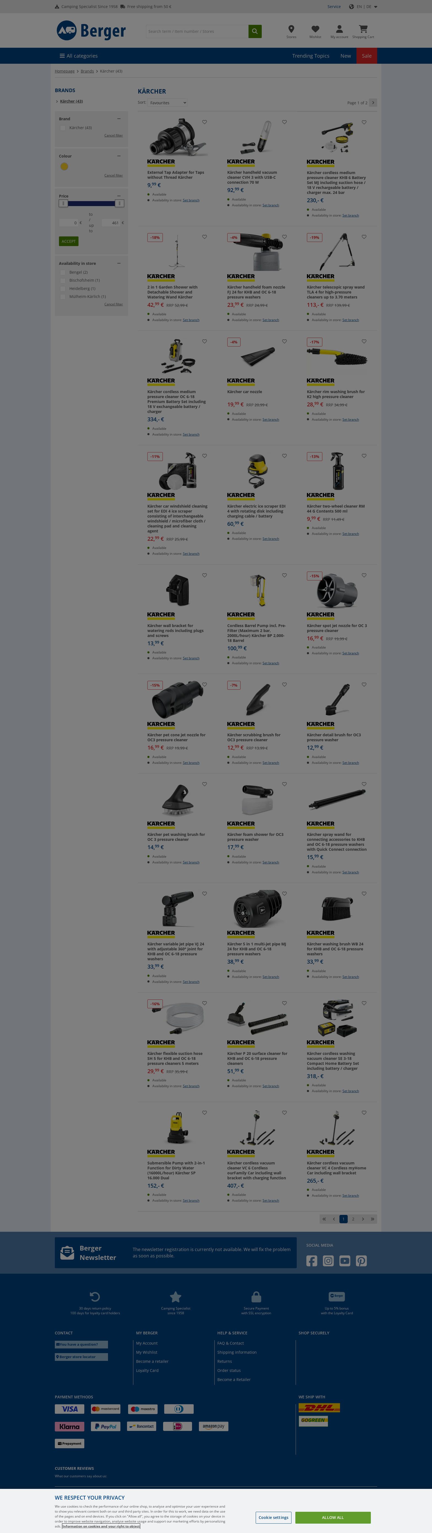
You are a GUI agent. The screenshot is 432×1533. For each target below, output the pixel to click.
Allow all (333, 1517)
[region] (216, 1511)
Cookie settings (273, 1517)
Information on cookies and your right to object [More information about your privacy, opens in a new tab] (101, 1526)
